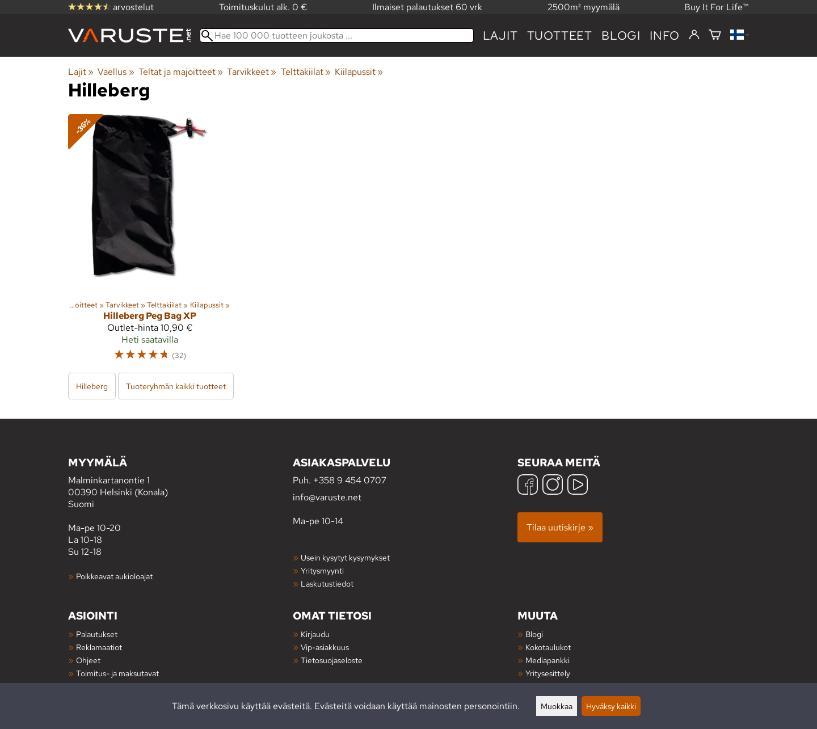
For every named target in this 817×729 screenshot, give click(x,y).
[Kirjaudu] (694, 35)
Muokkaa (556, 706)
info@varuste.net (327, 497)
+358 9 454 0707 (349, 480)
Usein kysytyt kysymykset (345, 557)
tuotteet (559, 35)
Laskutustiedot (327, 583)
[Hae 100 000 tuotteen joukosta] (337, 35)
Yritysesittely (547, 673)
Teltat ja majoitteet (180, 72)
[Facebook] (527, 486)
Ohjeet (88, 660)
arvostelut (111, 7)
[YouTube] (577, 486)
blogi (621, 35)
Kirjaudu (315, 634)
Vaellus (116, 72)
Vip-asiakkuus (325, 647)
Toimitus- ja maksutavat (117, 673)
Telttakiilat (306, 72)
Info (665, 35)
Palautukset (96, 634)
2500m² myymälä (584, 7)
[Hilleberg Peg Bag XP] (149, 242)
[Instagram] (552, 486)
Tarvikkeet (251, 72)
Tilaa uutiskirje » (560, 527)
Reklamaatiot (99, 647)
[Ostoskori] (715, 35)
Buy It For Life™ (716, 7)
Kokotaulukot (548, 647)
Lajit (500, 35)
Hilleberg (92, 386)
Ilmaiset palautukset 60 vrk (427, 7)
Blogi (534, 634)
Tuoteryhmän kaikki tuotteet (176, 386)
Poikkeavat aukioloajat (114, 576)
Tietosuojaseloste (332, 660)
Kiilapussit (359, 72)
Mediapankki (547, 660)
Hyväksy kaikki (611, 706)
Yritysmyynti (322, 570)
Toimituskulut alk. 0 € (263, 7)
